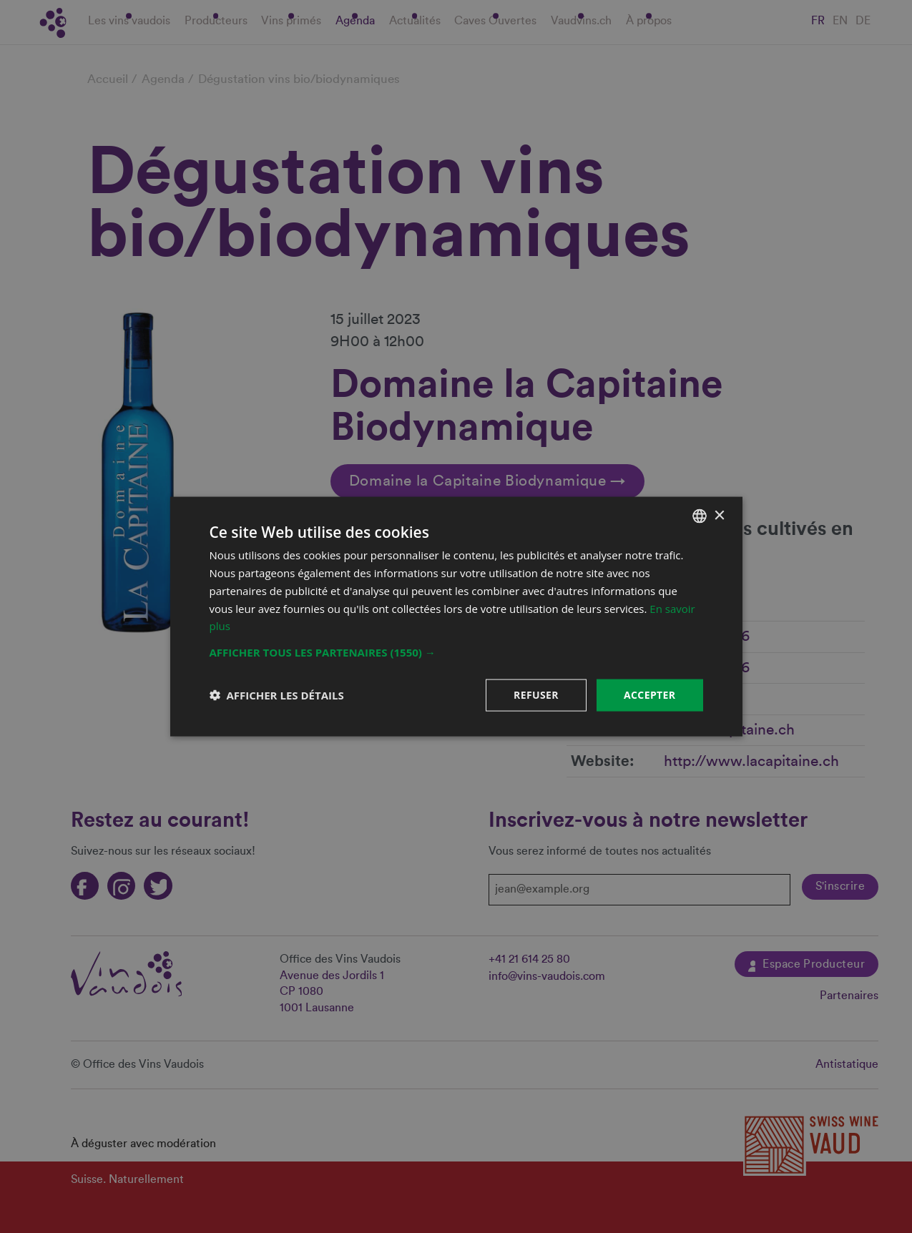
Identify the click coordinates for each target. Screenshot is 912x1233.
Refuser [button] (536, 695)
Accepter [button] (650, 695)
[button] (456, 652)
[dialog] (456, 616)
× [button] (719, 515)
